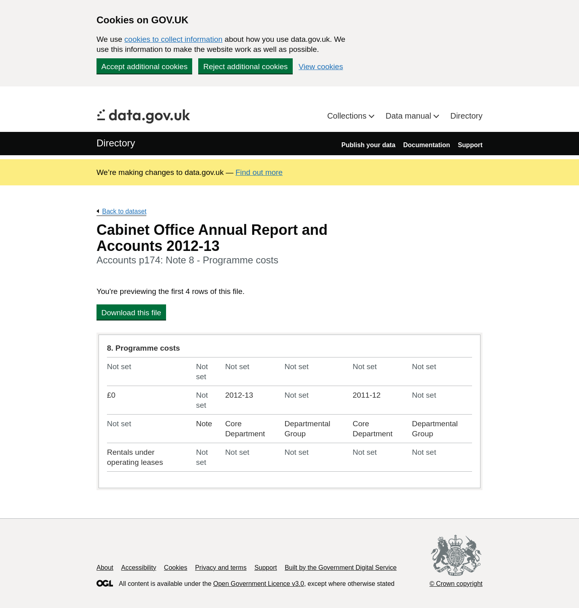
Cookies (175, 567)
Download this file (131, 312)
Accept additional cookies (144, 66)
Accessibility (138, 567)
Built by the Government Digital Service (340, 567)
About (104, 567)
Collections (348, 115)
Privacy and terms (220, 567)
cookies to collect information (173, 39)
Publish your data (368, 145)
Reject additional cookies (245, 66)
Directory (466, 115)
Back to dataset (124, 211)
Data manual (409, 115)
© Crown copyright (455, 583)
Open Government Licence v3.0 (258, 583)
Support (470, 145)
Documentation (426, 145)
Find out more (259, 172)
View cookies (321, 66)
